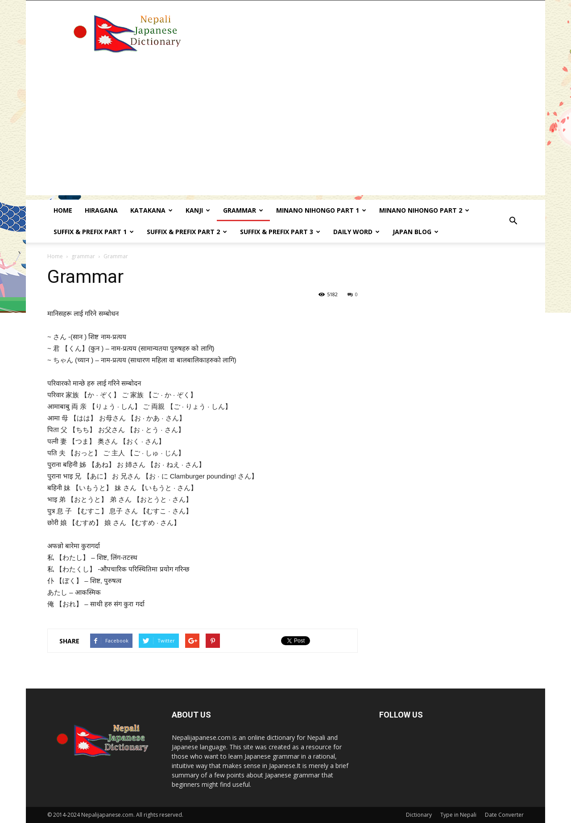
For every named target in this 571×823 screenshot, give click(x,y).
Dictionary (419, 815)
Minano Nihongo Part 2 (424, 210)
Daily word (356, 231)
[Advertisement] (285, 132)
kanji (198, 210)
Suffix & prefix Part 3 (280, 231)
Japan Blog (416, 231)
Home (63, 210)
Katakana (151, 210)
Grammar (243, 210)
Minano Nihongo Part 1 (321, 210)
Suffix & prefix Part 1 (94, 231)
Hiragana (101, 210)
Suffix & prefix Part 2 (187, 231)
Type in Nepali (458, 815)
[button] (513, 221)
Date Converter (504, 815)
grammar (83, 256)
